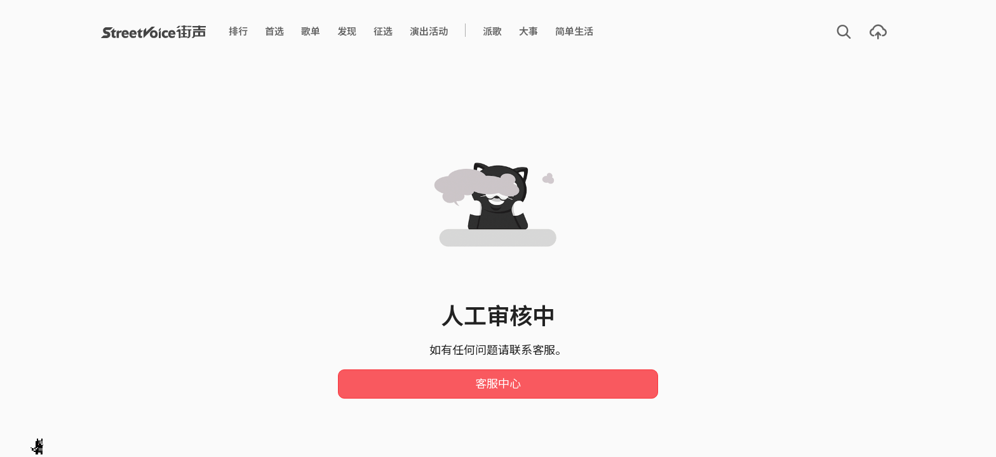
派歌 (492, 31)
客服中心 (498, 384)
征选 (383, 31)
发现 (346, 31)
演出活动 (429, 31)
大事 (528, 31)
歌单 (310, 31)
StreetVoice (153, 31)
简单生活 (574, 31)
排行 (238, 31)
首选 (274, 31)
